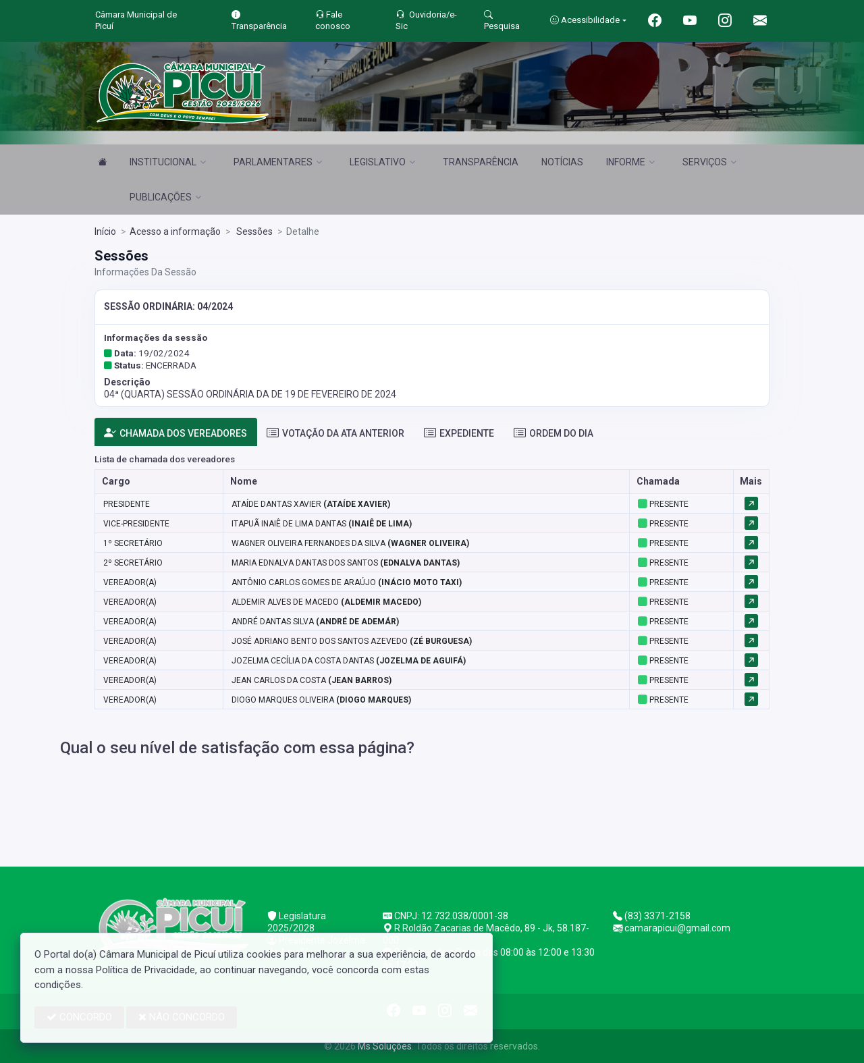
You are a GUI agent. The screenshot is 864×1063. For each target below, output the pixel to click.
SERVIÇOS (709, 162)
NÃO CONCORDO (181, 1017)
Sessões (253, 231)
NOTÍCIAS (562, 162)
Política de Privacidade (145, 970)
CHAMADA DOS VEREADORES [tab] (175, 433)
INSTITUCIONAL (168, 162)
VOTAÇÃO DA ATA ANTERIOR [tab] (335, 433)
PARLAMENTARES (278, 162)
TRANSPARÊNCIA (480, 162)
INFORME (630, 162)
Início (105, 231)
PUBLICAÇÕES (165, 197)
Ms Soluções (385, 1046)
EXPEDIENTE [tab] (459, 433)
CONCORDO (79, 1017)
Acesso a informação (175, 231)
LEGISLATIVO (382, 162)
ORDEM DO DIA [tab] (553, 433)
